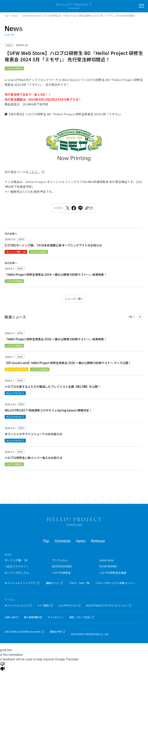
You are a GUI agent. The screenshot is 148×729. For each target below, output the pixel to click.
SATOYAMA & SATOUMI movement (24, 631)
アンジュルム (60, 560)
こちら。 (34, 172)
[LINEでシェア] (80, 208)
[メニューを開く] (141, 6)
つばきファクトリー (17, 566)
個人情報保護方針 (33, 617)
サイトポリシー (56, 617)
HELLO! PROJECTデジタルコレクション (108, 605)
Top (46, 541)
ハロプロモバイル (69, 605)
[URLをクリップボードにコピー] (89, 208)
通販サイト (54, 583)
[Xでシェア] (68, 208)
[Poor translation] (2, 666)
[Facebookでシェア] (73, 208)
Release (98, 541)
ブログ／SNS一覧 (79, 583)
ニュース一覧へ (74, 299)
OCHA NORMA (108, 566)
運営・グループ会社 (81, 617)
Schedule (63, 541)
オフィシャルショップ (18, 605)
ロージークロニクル (17, 573)
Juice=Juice (106, 560)
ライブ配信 (45, 605)
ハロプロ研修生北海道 (112, 573)
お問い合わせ (11, 617)
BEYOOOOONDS (62, 566)
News (81, 541)
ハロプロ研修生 (61, 573)
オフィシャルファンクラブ (22, 583)
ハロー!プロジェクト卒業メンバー (115, 583)
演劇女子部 (57, 631)
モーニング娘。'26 (16, 560)
